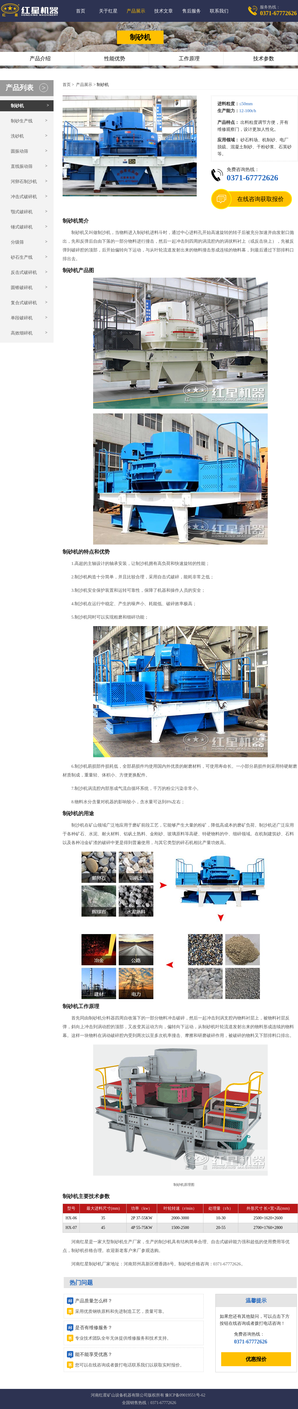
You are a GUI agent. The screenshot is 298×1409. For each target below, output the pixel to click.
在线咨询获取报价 (260, 199)
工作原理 (189, 58)
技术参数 (263, 58)
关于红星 (108, 10)
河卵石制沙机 (24, 181)
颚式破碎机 (22, 211)
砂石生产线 (22, 257)
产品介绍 (40, 58)
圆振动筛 (19, 151)
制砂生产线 (22, 121)
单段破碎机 (22, 318)
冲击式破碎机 (24, 196)
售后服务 (191, 10)
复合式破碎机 (24, 302)
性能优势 (114, 58)
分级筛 (17, 242)
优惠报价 (256, 1359)
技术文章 (163, 10)
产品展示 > (86, 84)
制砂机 (17, 105)
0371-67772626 (252, 178)
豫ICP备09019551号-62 (185, 1395)
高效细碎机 (22, 333)
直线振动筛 (22, 166)
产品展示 (136, 10)
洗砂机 (17, 136)
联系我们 (219, 10)
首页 (80, 10)
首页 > (69, 84)
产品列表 (27, 87)
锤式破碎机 (22, 227)
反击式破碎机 (24, 272)
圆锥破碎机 (22, 287)
